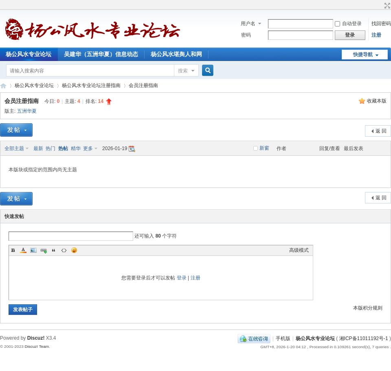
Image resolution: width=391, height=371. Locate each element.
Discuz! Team (36, 346)
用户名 (248, 23)
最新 (38, 148)
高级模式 (299, 250)
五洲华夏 (27, 111)
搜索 (183, 71)
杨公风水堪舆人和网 (176, 54)
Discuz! (36, 338)
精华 (76, 148)
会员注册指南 (143, 85)
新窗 (264, 148)
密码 (246, 35)
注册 (376, 35)
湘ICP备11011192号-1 (363, 338)
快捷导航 (363, 54)
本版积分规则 (367, 308)
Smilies (74, 250)
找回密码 (381, 23)
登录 (182, 278)
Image (33, 250)
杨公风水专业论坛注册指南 (91, 85)
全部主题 (14, 148)
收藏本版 (377, 101)
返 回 (381, 131)
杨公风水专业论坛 (3, 86)
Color (23, 250)
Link (44, 250)
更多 (88, 148)
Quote (54, 250)
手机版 (283, 338)
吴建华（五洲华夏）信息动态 (101, 54)
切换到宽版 (386, 5)
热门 (50, 148)
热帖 (63, 148)
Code (64, 250)
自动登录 (348, 23)
